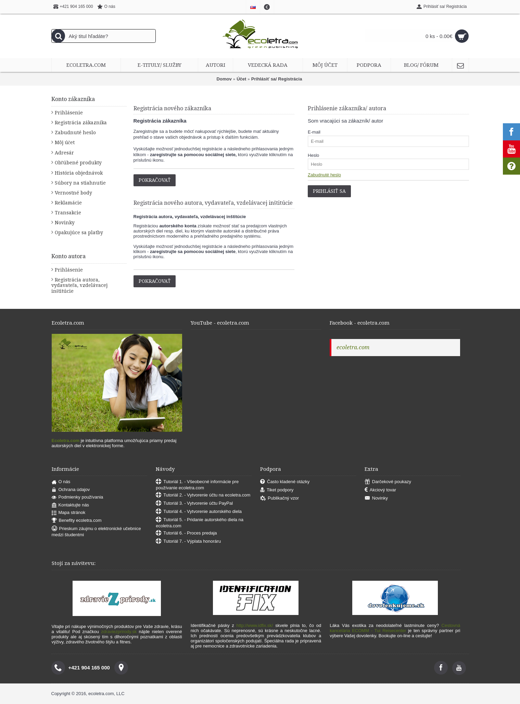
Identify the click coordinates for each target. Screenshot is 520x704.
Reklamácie (68, 202)
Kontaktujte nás (70, 505)
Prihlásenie (69, 112)
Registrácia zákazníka (81, 122)
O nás (61, 482)
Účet (241, 78)
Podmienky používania (77, 497)
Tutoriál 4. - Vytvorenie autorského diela (199, 512)
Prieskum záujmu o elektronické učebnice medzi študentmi (96, 531)
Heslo (313, 155)
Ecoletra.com (66, 440)
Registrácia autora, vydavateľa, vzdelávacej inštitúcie (79, 285)
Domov (224, 78)
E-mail (314, 132)
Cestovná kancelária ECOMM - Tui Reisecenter (395, 628)
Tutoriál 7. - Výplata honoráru (188, 541)
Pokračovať (155, 180)
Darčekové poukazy (388, 482)
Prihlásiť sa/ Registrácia (276, 78)
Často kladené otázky (284, 482)
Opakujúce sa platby (79, 232)
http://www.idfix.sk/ (255, 625)
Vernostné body (73, 193)
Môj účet (65, 142)
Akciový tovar (380, 490)
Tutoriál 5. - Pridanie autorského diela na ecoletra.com (199, 522)
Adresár (64, 152)
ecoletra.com (353, 347)
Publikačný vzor (279, 498)
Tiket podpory (276, 490)
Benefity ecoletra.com (77, 521)
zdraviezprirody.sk (119, 631)
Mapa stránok (69, 513)
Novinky (65, 222)
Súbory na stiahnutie (80, 183)
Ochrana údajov (71, 490)
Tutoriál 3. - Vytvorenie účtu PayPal (194, 503)
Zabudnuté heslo (75, 132)
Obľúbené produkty (78, 162)
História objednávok (79, 173)
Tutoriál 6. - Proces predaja (186, 533)
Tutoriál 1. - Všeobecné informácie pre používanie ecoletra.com (197, 484)
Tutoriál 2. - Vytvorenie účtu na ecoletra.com (203, 495)
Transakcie (68, 212)
